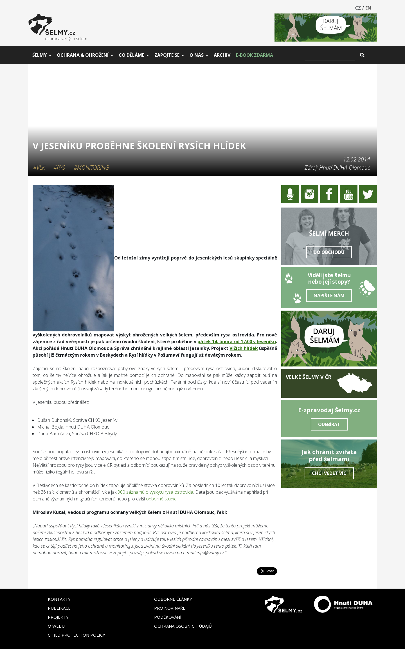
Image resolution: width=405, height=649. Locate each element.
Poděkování (167, 617)
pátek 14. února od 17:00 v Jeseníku (236, 341)
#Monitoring (91, 167)
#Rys (59, 167)
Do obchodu (329, 252)
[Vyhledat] (330, 55)
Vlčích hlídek (244, 348)
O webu (56, 626)
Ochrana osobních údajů (183, 626)
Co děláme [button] (131, 55)
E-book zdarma (254, 55)
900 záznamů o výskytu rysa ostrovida (155, 492)
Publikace (59, 608)
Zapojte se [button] (166, 55)
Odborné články (173, 599)
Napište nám (329, 295)
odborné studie (161, 499)
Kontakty (59, 599)
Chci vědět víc (329, 473)
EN (368, 8)
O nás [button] (197, 55)
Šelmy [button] (39, 55)
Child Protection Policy (76, 635)
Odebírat (329, 424)
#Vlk (39, 167)
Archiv (222, 55)
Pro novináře (169, 608)
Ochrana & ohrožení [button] (83, 55)
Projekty (58, 617)
